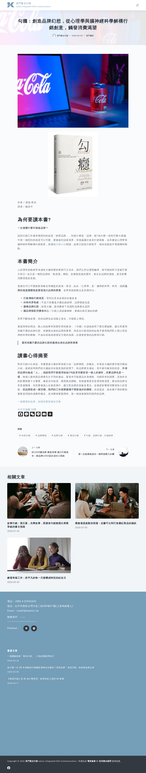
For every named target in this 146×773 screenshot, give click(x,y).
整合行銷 (73, 435)
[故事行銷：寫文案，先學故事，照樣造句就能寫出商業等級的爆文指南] (39, 501)
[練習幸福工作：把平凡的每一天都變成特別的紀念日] (39, 555)
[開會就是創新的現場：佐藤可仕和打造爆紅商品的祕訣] (107, 501)
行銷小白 (61, 244)
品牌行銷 (57, 435)
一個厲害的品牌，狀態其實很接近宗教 (39, 401)
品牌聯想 (41, 435)
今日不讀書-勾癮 (27, 409)
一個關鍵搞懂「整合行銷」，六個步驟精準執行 (32, 656)
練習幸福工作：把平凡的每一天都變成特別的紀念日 (36, 577)
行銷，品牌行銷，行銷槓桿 (98, 435)
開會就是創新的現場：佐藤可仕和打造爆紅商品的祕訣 (106, 523)
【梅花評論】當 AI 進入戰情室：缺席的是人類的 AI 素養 (37, 679)
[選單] (137, 5)
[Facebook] (8, 767)
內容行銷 (25, 435)
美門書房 (90, 36)
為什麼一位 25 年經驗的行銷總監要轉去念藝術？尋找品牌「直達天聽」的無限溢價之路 (53, 667)
